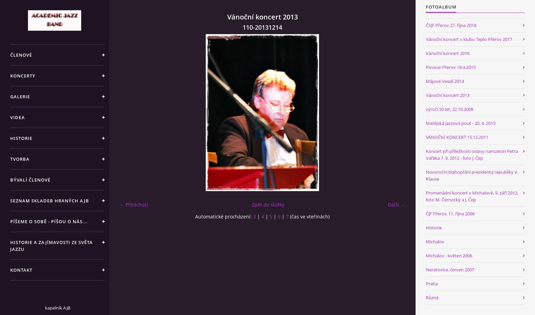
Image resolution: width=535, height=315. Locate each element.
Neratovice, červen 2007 (450, 270)
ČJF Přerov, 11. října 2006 (450, 214)
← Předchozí (133, 204)
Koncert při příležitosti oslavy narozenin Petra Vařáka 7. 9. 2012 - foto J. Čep (472, 154)
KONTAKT (21, 270)
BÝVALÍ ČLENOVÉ (30, 180)
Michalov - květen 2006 (449, 256)
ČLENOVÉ (21, 55)
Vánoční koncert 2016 (447, 53)
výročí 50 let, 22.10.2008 (449, 109)
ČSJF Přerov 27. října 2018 (451, 25)
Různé (432, 298)
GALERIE (20, 97)
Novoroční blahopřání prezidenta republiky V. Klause (472, 175)
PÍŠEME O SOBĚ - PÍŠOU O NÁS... (49, 221)
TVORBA (20, 159)
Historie (434, 228)
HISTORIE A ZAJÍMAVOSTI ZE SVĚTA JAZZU (51, 245)
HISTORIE (21, 138)
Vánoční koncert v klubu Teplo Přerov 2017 (469, 39)
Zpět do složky (268, 204)
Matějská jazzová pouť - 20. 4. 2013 (460, 123)
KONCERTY (22, 76)
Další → (396, 204)
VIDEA (17, 117)
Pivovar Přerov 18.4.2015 (451, 67)
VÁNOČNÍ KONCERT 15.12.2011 (457, 137)
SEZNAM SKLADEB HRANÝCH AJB (49, 201)
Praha (432, 284)
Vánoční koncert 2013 (447, 95)
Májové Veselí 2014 (445, 81)
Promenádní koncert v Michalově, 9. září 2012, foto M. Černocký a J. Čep (472, 196)
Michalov (435, 242)
